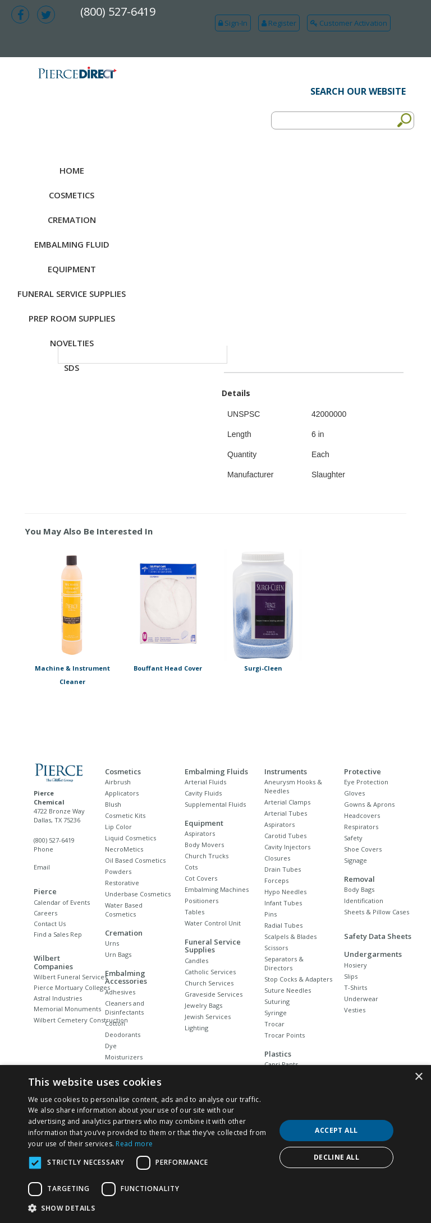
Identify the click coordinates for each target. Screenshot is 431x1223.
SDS (71, 367)
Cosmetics (71, 195)
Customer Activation (348, 23)
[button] (148, 1208)
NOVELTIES (72, 342)
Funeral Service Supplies (71, 293)
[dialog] (215, 1144)
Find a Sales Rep (58, 934)
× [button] (418, 1077)
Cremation (72, 219)
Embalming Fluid (71, 244)
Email (42, 867)
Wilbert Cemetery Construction (81, 1020)
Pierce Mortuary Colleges (72, 987)
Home (71, 170)
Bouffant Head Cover (168, 668)
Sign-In (232, 23)
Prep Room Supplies (72, 318)
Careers (45, 913)
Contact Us (50, 923)
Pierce (45, 891)
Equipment (72, 269)
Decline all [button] (336, 1157)
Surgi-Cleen (263, 668)
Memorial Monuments (67, 1009)
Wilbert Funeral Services (70, 977)
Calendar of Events (62, 902)
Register (279, 23)
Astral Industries (58, 998)
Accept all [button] (336, 1130)
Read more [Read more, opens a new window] (134, 1143)
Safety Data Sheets (377, 936)
